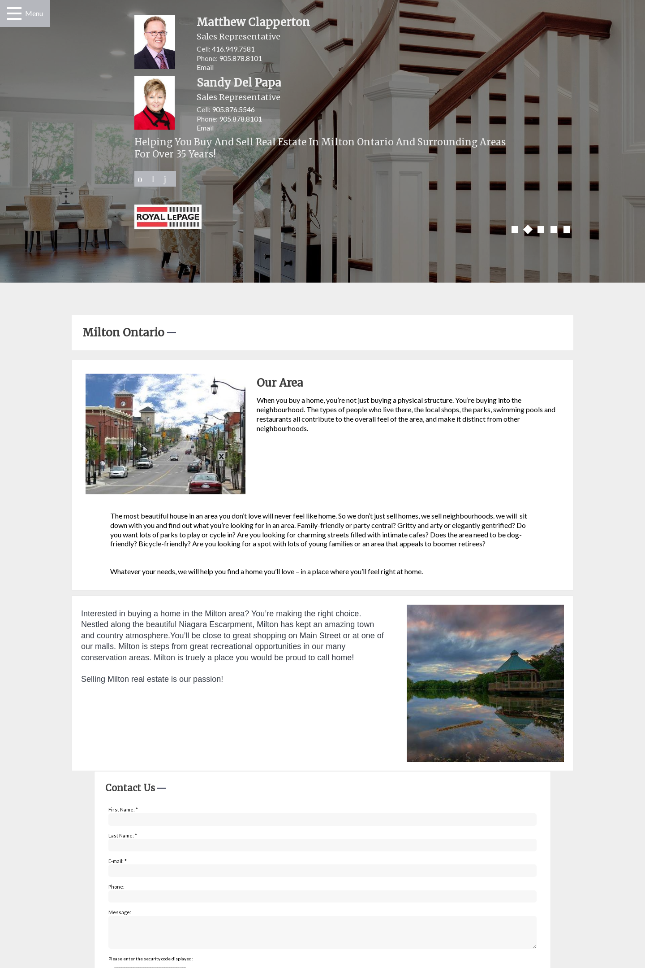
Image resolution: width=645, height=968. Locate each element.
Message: (119, 912)
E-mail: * (117, 861)
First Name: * (123, 809)
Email (205, 67)
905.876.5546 (233, 109)
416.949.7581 (233, 48)
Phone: (116, 887)
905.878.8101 (240, 58)
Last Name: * (122, 835)
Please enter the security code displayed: (150, 964)
